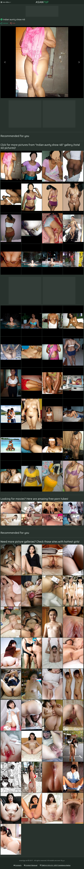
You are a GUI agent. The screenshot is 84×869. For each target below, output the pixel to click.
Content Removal (30, 865)
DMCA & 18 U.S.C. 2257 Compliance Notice (55, 865)
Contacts (17, 865)
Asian (42, 2)
